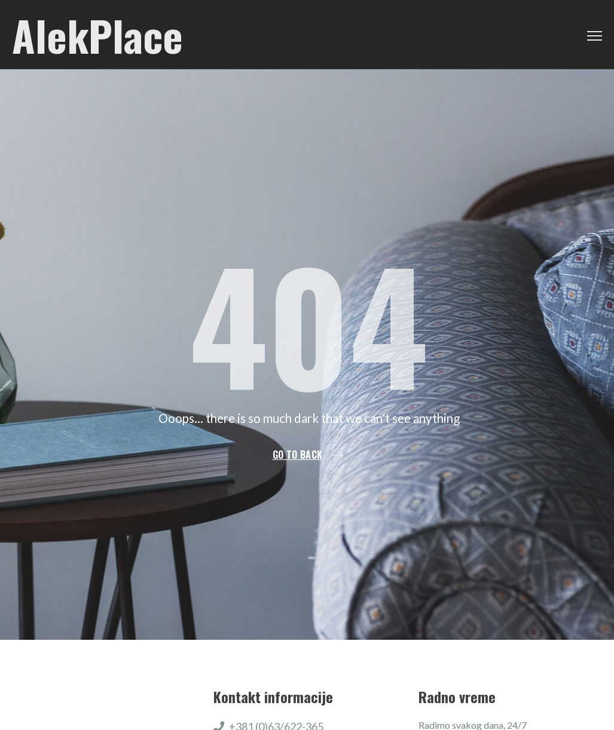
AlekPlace (97, 35)
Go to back (298, 455)
